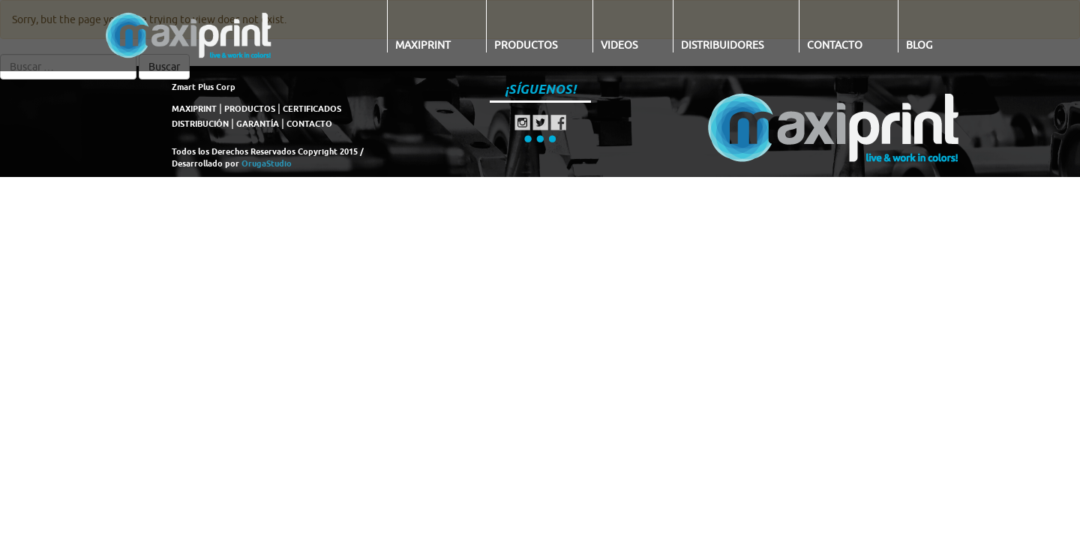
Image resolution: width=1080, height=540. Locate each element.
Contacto (834, 45)
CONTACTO (309, 123)
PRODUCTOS (249, 109)
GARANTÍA (257, 123)
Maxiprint (423, 45)
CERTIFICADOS (312, 109)
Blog (919, 45)
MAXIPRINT (194, 109)
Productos (525, 45)
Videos (619, 45)
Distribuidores (722, 45)
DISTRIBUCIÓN (200, 123)
